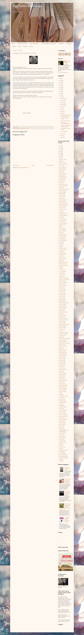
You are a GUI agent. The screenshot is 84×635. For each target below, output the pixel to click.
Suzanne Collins (62, 410)
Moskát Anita (61, 357)
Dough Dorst (61, 234)
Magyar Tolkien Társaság (64, 338)
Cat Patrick (61, 212)
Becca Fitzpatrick (62, 184)
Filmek (31, 46)
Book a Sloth (61, 196)
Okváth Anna (61, 364)
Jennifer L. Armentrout (63, 279)
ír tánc (20, 128)
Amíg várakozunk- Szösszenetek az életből (65, 123)
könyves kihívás (62, 454)
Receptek (61, 382)
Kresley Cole (61, 316)
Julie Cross (61, 291)
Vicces (60, 443)
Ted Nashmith (61, 424)
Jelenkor (60, 276)
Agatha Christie (62, 159)
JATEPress (61, 273)
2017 (61, 84)
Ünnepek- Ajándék (63, 131)
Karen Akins (61, 298)
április (62, 113)
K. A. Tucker (61, 296)
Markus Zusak (62, 344)
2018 (61, 82)
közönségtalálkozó (62, 456)
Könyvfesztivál (62, 318)
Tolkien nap (61, 428)
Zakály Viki (61, 447)
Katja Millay (61, 301)
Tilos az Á (61, 425)
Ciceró (60, 217)
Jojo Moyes (61, 288)
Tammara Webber (62, 419)
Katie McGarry (62, 299)
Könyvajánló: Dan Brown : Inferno (67, 468)
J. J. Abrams (61, 269)
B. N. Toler (61, 181)
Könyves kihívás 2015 (22, 43)
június (62, 109)
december (62, 98)
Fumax (60, 245)
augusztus (62, 106)
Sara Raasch (61, 399)
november (62, 100)
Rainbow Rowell (62, 380)
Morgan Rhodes (62, 355)
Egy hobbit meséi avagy (27, 6)
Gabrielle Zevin (62, 248)
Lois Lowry (61, 329)
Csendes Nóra (61, 224)
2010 (61, 97)
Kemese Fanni (62, 305)
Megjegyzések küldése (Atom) (23, 167)
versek (60, 459)
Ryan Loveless (62, 389)
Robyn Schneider (62, 388)
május (62, 111)
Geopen (60, 251)
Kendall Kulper (62, 307)
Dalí (60, 226)
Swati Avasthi (61, 411)
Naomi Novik (61, 358)
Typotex (60, 434)
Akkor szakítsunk (62, 164)
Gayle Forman (62, 249)
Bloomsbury (61, 195)
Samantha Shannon (62, 396)
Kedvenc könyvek (62, 302)
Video (60, 445)
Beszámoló (61, 193)
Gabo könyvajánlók (34, 43)
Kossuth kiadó (62, 315)
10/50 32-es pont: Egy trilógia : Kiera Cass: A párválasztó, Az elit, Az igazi (68, 481)
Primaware (61, 377)
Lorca (60, 330)
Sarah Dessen (61, 400)
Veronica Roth (62, 442)
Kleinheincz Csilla (62, 312)
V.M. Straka (61, 437)
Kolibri (60, 313)
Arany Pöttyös (62, 178)
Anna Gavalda (62, 173)
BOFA (60, 182)
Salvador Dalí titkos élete (65, 120)
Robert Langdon (62, 386)
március (62, 133)
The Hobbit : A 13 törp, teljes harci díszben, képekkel (67, 493)
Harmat (60, 255)
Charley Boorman (62, 213)
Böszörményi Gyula (63, 204)
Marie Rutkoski (62, 341)
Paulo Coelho (61, 372)
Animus (60, 171)
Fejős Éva (61, 241)
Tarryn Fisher (61, 422)
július (62, 107)
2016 (61, 85)
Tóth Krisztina (62, 436)
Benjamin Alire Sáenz (63, 189)
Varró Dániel (61, 440)
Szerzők (14, 46)
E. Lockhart (61, 237)
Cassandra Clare (62, 209)
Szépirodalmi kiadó (62, 416)
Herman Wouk (62, 263)
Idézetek (25, 46)
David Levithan (62, 229)
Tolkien (60, 427)
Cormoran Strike (62, 223)
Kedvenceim (61, 43)
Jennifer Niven (62, 280)
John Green (61, 287)
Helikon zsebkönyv (62, 262)
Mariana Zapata (62, 340)
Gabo (60, 246)
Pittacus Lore (61, 375)
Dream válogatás (62, 235)
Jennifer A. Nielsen (62, 277)
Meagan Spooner (62, 349)
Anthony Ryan (62, 176)
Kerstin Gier (61, 308)
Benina (60, 187)
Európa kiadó (61, 238)
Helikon (60, 260)
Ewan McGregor (62, 240)
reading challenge (62, 457)
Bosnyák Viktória (62, 199)
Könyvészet (61, 321)
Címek (19, 46)
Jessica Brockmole (62, 282)
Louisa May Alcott (62, 332)
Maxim (60, 347)
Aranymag (68, 61)
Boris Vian (61, 198)
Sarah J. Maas (61, 402)
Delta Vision (61, 231)
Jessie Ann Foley (62, 285)
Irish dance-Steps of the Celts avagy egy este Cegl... (65, 116)
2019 (61, 80)
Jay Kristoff (61, 274)
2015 (61, 87)
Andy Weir (61, 170)
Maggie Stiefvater (62, 333)
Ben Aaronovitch (62, 185)
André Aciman (62, 168)
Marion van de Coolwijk (63, 343)
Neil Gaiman (61, 360)
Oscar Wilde (61, 368)
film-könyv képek (62, 450)
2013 (61, 91)
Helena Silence (62, 259)
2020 (61, 78)
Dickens (60, 232)
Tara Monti (61, 421)
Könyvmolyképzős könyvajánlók (48, 43)
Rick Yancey (61, 383)
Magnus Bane (61, 335)
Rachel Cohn (61, 378)
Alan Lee (61, 165)
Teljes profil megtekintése (63, 72)
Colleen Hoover (62, 220)
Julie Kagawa (61, 293)
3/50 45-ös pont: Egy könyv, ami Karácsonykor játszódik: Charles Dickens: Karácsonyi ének (65, 506)
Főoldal (13, 43)
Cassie (60, 210)
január (62, 137)
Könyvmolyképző (62, 319)
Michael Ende (61, 350)
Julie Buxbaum (62, 290)
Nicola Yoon (61, 361)
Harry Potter (61, 257)
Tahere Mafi (61, 417)
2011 (61, 95)
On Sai (60, 366)
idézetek (60, 451)
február (62, 135)
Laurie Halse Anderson (63, 324)
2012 (61, 93)
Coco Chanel (61, 218)
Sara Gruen (61, 397)
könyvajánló (61, 453)
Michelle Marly (62, 354)
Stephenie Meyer (62, 406)
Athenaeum (61, 179)
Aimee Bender (62, 162)
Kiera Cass (61, 310)
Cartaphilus (61, 207)
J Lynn (60, 268)
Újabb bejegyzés (16, 165)
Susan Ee (61, 408)
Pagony (60, 371)
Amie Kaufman (62, 167)
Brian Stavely (61, 201)
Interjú (60, 266)
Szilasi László (61, 413)
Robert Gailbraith (62, 385)
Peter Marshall (62, 374)
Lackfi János (61, 322)
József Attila (61, 294)
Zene (27, 128)
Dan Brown (61, 227)
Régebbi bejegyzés (50, 165)
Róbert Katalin (62, 391)
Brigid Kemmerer (62, 203)
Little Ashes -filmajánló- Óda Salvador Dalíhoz (65, 126)
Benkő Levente (62, 190)
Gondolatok (61, 254)
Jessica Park (61, 284)
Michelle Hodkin (62, 352)
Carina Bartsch (62, 206)
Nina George (61, 363)
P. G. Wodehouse (62, 369)
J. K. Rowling (61, 271)
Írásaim (60, 461)
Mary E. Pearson (62, 346)
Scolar (60, 403)
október (62, 102)
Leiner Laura (61, 327)
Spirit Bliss (61, 405)
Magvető (61, 336)
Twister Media (62, 433)
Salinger (60, 394)
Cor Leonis (61, 221)
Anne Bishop (61, 175)
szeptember (63, 104)
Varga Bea (61, 439)
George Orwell (62, 252)
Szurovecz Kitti (62, 414)
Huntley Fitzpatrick (62, 265)
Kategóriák (68, 43)
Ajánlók (17, 128)
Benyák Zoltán (62, 192)
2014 (61, 89)
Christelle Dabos (62, 215)
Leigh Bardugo (62, 326)
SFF (60, 392)
